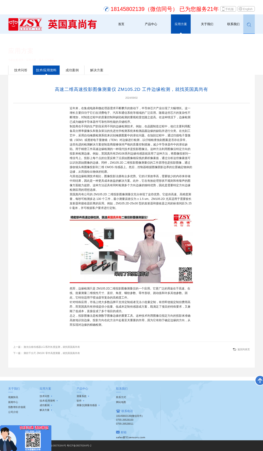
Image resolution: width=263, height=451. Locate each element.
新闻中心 (13, 402)
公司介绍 (13, 412)
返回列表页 (244, 349)
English (248, 9)
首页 (121, 24)
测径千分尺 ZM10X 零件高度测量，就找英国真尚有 (51, 353)
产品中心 (151, 24)
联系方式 (121, 397)
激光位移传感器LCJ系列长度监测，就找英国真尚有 (51, 347)
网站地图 (121, 402)
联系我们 (233, 24)
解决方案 (96, 70)
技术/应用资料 (46, 60)
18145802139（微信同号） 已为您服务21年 (165, 9)
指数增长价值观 (16, 407)
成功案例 (72, 70)
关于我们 (207, 24)
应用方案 (181, 24)
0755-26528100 (124, 419)
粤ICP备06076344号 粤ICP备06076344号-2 (67, 445)
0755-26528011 (124, 423)
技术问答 (20, 70)
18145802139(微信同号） (130, 416)
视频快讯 (13, 397)
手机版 (229, 9)
